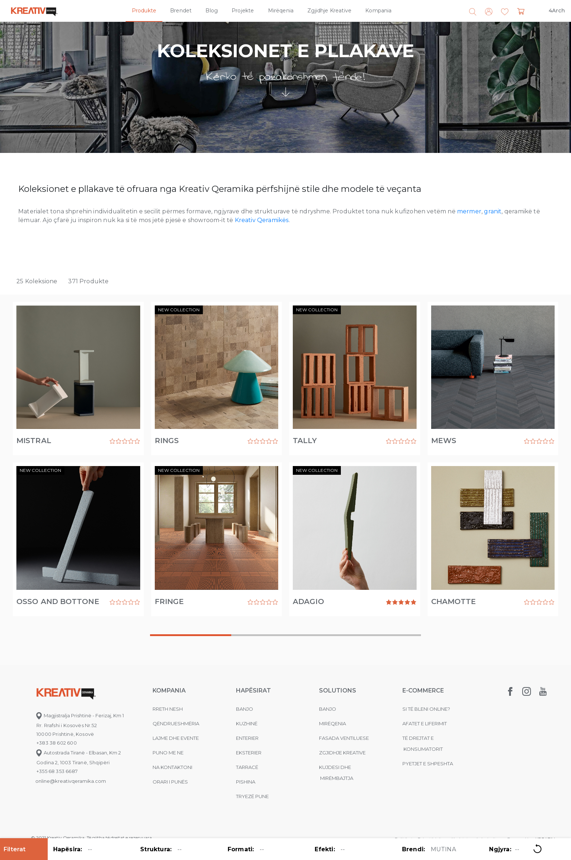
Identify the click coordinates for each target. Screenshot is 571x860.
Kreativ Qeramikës (262, 220)
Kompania (378, 10)
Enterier (247, 738)
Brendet (181, 10)
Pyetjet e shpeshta (427, 763)
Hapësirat (253, 690)
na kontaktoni (172, 767)
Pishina (245, 782)
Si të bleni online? (426, 709)
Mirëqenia (281, 10)
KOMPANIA (169, 690)
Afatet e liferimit (424, 723)
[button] (504, 12)
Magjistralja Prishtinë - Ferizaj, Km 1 (79, 715)
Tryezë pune (252, 796)
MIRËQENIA (332, 723)
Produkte (144, 10)
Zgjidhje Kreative (329, 10)
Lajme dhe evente (176, 738)
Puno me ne (168, 753)
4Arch (557, 10)
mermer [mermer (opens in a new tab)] (469, 211)
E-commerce (423, 690)
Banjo (244, 709)
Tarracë (247, 767)
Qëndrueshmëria (176, 723)
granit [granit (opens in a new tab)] (492, 211)
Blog (211, 10)
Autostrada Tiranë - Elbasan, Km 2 (78, 753)
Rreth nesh (168, 709)
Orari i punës (170, 782)
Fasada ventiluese (344, 738)
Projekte (243, 10)
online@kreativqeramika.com (70, 781)
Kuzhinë (246, 723)
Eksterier (248, 753)
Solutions (337, 690)
